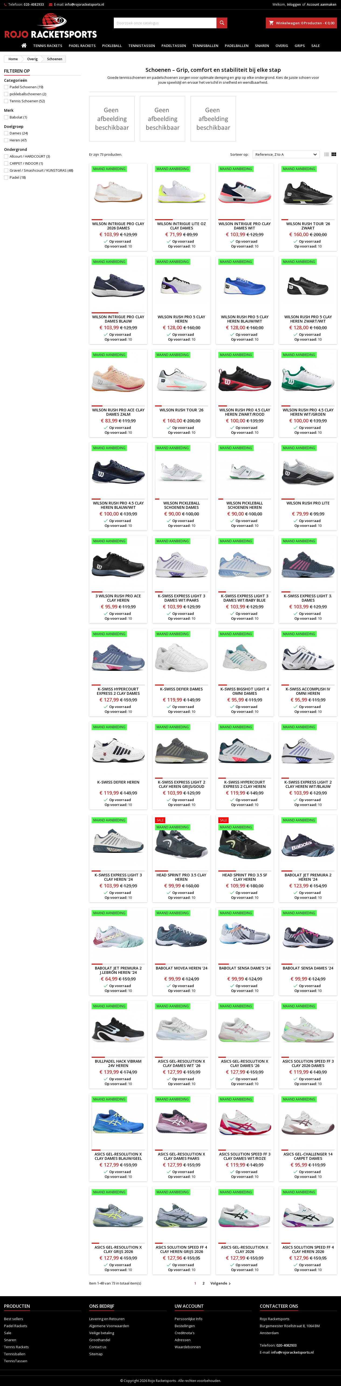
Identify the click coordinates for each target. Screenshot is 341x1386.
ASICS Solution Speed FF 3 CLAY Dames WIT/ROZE (244, 1156)
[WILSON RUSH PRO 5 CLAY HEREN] (181, 262)
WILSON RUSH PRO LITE (308, 503)
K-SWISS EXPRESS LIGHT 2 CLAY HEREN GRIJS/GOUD (181, 784)
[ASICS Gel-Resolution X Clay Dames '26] (244, 1006)
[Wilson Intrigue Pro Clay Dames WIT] (244, 169)
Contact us (97, 1346)
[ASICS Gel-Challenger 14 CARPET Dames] (308, 1099)
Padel (18, 177)
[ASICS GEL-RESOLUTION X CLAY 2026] (244, 1192)
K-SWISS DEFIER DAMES (181, 689)
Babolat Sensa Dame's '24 (244, 968)
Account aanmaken (321, 4)
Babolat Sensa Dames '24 (308, 968)
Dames (19, 133)
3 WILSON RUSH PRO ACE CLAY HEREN (118, 598)
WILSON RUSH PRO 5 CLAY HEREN (181, 319)
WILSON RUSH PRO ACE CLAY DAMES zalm (118, 412)
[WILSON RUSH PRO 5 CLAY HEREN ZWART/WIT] (308, 262)
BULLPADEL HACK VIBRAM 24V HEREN (118, 1063)
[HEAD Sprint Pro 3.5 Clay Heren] (181, 824)
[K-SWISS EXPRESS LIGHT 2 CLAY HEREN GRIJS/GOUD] (181, 727)
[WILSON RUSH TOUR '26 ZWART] (308, 169)
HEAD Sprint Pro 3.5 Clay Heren (181, 877)
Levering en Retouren (107, 1318)
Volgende (221, 1283)
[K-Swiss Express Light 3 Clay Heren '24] (118, 820)
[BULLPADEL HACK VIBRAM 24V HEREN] (118, 1006)
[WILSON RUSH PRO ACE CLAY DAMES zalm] (118, 355)
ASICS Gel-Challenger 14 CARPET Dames (308, 1156)
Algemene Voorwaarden (109, 1325)
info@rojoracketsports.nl (84, 4)
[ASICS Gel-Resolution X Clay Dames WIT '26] (181, 1006)
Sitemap (96, 1353)
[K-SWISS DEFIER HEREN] (118, 727)
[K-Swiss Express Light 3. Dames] (308, 541)
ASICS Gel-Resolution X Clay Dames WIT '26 (181, 1063)
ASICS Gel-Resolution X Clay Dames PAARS (181, 1156)
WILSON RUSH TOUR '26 (181, 409)
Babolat (18, 117)
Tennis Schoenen (27, 101)
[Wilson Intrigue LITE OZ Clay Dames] (181, 169)
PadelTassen (173, 45)
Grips (300, 45)
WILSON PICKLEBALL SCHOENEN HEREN (244, 505)
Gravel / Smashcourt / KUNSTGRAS (41, 170)
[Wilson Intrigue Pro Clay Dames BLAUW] (118, 262)
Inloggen (294, 4)
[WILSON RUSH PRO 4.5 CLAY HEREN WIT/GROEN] (308, 355)
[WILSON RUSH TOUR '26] (181, 355)
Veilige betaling (101, 1332)
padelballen (237, 45)
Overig (281, 45)
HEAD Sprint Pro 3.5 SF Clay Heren (244, 877)
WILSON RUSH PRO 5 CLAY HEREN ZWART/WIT (308, 319)
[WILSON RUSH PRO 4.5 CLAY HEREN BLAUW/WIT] (118, 448)
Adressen (183, 1339)
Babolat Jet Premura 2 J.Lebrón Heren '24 (118, 970)
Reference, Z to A (287, 154)
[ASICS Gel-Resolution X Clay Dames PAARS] (181, 1099)
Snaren (262, 45)
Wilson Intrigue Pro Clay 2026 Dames (118, 226)
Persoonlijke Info (188, 1318)
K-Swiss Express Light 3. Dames (308, 598)
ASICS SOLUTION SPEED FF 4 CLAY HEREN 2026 (308, 1249)
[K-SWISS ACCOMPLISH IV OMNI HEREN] (308, 634)
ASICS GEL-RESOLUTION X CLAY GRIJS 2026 (118, 1249)
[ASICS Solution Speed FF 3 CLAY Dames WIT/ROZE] (244, 1099)
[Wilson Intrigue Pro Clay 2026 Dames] (118, 169)
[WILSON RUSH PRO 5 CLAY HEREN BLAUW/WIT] (244, 262)
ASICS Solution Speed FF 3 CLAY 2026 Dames (308, 1063)
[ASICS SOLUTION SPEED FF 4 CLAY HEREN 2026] (308, 1192)
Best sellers (13, 1318)
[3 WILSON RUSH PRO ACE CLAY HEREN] (118, 541)
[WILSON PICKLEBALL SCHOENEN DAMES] (181, 448)
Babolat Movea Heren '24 (181, 968)
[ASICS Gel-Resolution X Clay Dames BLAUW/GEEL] (118, 1099)
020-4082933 (34, 4)
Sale (315, 45)
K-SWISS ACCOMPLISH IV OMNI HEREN (308, 691)
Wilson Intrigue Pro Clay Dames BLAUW (118, 319)
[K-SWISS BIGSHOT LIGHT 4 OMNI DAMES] (244, 634)
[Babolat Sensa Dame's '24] (244, 913)
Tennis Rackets (47, 45)
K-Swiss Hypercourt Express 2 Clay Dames (118, 691)
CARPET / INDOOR (26, 163)
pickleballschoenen (28, 94)
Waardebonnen (188, 1346)
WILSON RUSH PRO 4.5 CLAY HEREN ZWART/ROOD (244, 412)
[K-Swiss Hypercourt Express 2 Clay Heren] (244, 727)
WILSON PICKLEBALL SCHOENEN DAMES (181, 505)
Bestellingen (185, 1325)
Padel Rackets (82, 45)
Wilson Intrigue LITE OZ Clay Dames (181, 226)
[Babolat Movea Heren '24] (181, 913)
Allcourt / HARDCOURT (30, 156)
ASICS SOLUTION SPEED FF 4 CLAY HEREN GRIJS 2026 (181, 1249)
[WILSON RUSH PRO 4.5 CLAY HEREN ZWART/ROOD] (244, 355)
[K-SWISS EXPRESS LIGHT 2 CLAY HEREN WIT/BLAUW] (308, 727)
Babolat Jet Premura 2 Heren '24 (308, 877)
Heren (18, 140)
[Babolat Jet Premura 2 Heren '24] (308, 820)
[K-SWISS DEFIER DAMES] (181, 634)
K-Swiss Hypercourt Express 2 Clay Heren (244, 784)
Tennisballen (205, 45)
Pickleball (112, 45)
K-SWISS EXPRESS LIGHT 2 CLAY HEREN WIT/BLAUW (308, 784)
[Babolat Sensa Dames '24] (308, 913)
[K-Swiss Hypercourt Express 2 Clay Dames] (118, 634)
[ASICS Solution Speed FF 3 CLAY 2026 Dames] (308, 1006)
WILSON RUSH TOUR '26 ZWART (308, 226)
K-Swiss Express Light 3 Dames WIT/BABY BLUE (244, 598)
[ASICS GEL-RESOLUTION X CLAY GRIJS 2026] (118, 1192)
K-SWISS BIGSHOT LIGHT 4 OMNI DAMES (245, 691)
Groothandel (99, 1339)
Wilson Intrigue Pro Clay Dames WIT (245, 226)
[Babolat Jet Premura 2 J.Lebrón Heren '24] (118, 913)
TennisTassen (141, 45)
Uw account (189, 1306)
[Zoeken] (171, 23)
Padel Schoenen (26, 86)
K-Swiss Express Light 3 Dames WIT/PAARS (181, 598)
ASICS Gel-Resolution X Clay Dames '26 (244, 1063)
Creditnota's (185, 1332)
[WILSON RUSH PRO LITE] (308, 448)
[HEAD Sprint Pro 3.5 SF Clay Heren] (244, 824)
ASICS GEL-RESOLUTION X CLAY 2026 (244, 1249)
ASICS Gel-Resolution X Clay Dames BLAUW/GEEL (118, 1156)
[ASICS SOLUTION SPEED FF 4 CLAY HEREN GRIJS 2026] (181, 1192)
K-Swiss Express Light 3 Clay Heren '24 (118, 877)
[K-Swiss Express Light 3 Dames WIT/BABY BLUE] (244, 541)
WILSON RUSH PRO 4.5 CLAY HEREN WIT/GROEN (308, 412)
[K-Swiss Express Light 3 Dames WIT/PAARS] (181, 541)
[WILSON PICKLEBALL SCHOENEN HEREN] (244, 448)
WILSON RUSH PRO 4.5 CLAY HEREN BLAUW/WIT (118, 505)
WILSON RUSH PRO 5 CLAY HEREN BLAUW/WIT (244, 319)
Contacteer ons (279, 1306)
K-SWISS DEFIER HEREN (118, 782)
